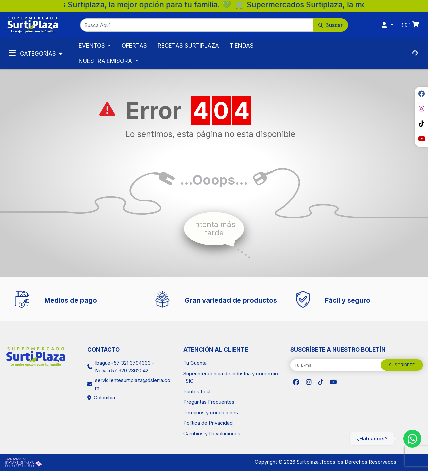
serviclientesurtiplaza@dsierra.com (132, 384)
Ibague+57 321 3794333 (123, 363)
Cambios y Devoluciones (211, 433)
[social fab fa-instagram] (421, 108)
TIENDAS (242, 45)
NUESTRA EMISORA (106, 61)
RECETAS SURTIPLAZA (188, 45)
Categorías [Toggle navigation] (33, 53)
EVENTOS (93, 45)
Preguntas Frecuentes (208, 402)
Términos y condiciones (210, 412)
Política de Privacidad (208, 423)
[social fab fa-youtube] (421, 138)
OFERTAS (134, 45)
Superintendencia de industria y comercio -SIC (230, 377)
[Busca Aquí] (196, 25)
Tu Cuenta (195, 363)
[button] (214, 25)
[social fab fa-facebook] (421, 93)
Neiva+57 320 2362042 (121, 370)
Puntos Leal (196, 391)
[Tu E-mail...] (335, 365)
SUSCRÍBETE (402, 364)
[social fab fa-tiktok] (421, 123)
